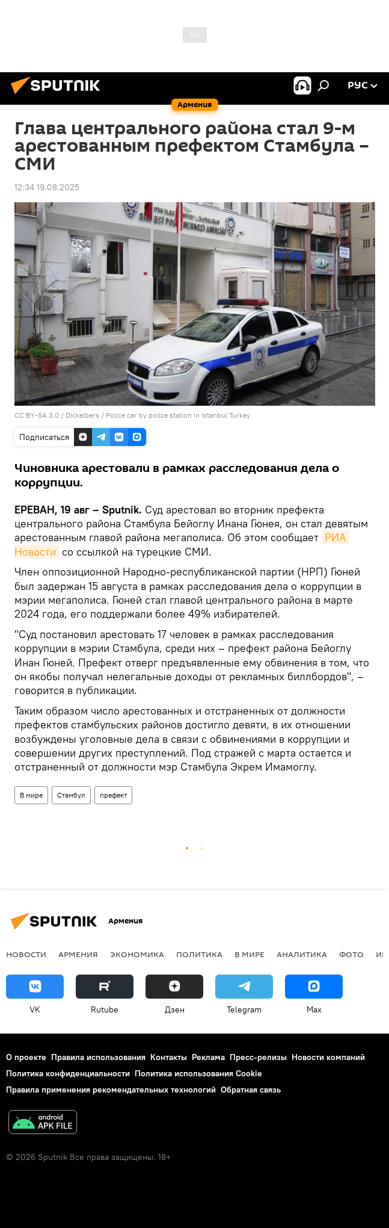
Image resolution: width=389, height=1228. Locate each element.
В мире (31, 794)
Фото (351, 954)
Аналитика (302, 954)
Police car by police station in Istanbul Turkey (178, 415)
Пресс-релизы (258, 1057)
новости (26, 954)
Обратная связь (251, 1089)
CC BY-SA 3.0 (36, 415)
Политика (199, 954)
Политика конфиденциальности (68, 1073)
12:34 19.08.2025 (46, 187)
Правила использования (98, 1057)
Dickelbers (82, 415)
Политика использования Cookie (198, 1073)
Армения (78, 954)
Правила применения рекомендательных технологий (111, 1089)
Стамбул (71, 794)
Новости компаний (328, 1057)
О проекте (26, 1057)
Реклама (208, 1057)
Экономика (137, 954)
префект (113, 794)
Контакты (168, 1057)
